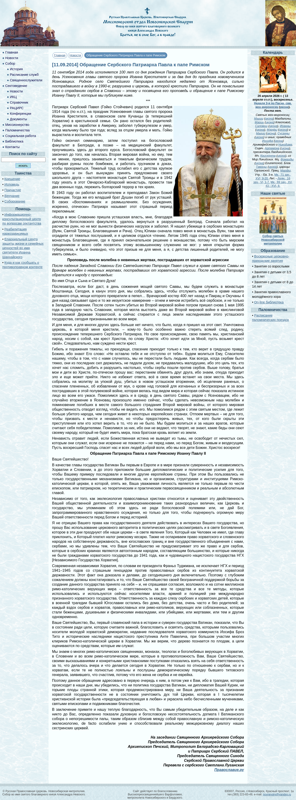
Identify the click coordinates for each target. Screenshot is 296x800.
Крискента (268, 155)
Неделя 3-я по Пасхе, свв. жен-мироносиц (273, 105)
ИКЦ (13, 97)
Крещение (12, 179)
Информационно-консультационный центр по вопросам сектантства (21, 219)
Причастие (12, 190)
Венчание (11, 196)
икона (284, 107)
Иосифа (267, 141)
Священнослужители (26, 80)
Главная (59, 55)
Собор (10, 63)
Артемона (272, 148)
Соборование (14, 201)
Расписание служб (24, 74)
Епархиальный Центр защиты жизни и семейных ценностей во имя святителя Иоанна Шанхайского (22, 248)
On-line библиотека (269, 302)
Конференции (20, 113)
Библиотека (14, 141)
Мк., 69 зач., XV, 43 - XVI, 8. (279, 183)
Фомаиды (287, 159)
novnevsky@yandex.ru (277, 794)
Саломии (261, 126)
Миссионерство (17, 125)
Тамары (261, 166)
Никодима (285, 144)
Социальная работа (20, 136)
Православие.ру (229, 770)
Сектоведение (16, 86)
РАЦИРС (17, 108)
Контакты (12, 147)
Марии (258, 118)
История (16, 69)
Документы (18, 119)
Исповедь (11, 184)
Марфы (272, 129)
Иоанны (285, 126)
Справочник (19, 102)
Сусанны (284, 133)
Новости (75, 55)
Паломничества (17, 130)
